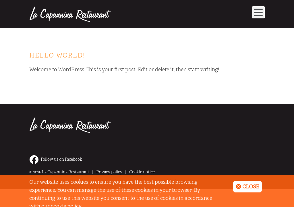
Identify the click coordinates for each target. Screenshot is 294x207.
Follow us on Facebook (55, 159)
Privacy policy (109, 172)
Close (247, 188)
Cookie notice (142, 172)
